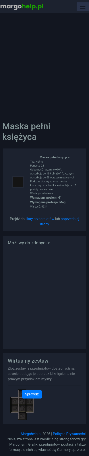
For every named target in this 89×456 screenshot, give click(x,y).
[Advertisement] (44, 64)
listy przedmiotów (40, 219)
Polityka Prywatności (69, 434)
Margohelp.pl (31, 434)
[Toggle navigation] (83, 6)
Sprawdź (32, 394)
